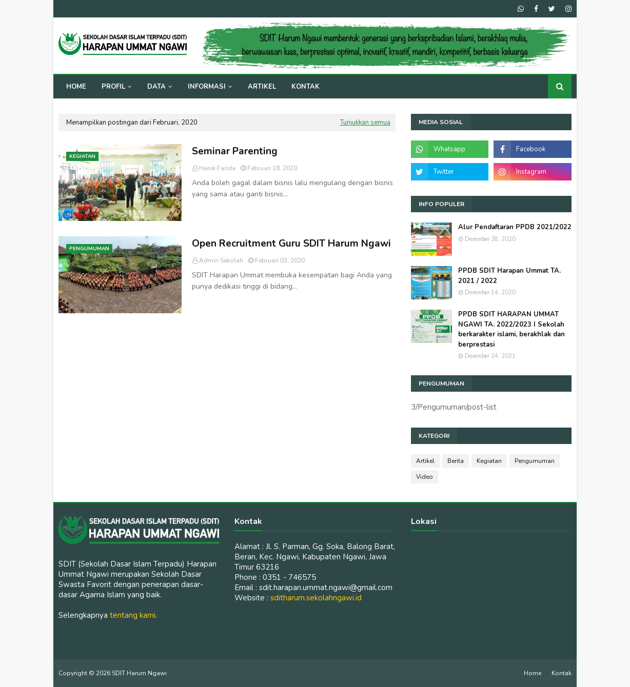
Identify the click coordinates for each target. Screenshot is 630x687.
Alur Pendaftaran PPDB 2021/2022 (515, 227)
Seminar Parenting (235, 151)
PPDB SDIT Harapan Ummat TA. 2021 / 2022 (509, 276)
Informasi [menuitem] (207, 86)
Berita (455, 461)
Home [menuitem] (76, 86)
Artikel (425, 461)
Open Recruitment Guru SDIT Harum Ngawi (291, 243)
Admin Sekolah (221, 260)
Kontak (562, 673)
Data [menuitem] (156, 86)
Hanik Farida (217, 168)
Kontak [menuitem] (305, 86)
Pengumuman (535, 461)
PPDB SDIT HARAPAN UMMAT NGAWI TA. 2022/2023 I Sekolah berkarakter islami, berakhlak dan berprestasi (511, 329)
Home (532, 673)
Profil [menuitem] (113, 86)
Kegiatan (489, 461)
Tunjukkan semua (365, 122)
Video (424, 477)
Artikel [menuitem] (262, 86)
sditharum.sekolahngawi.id (316, 598)
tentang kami (132, 615)
